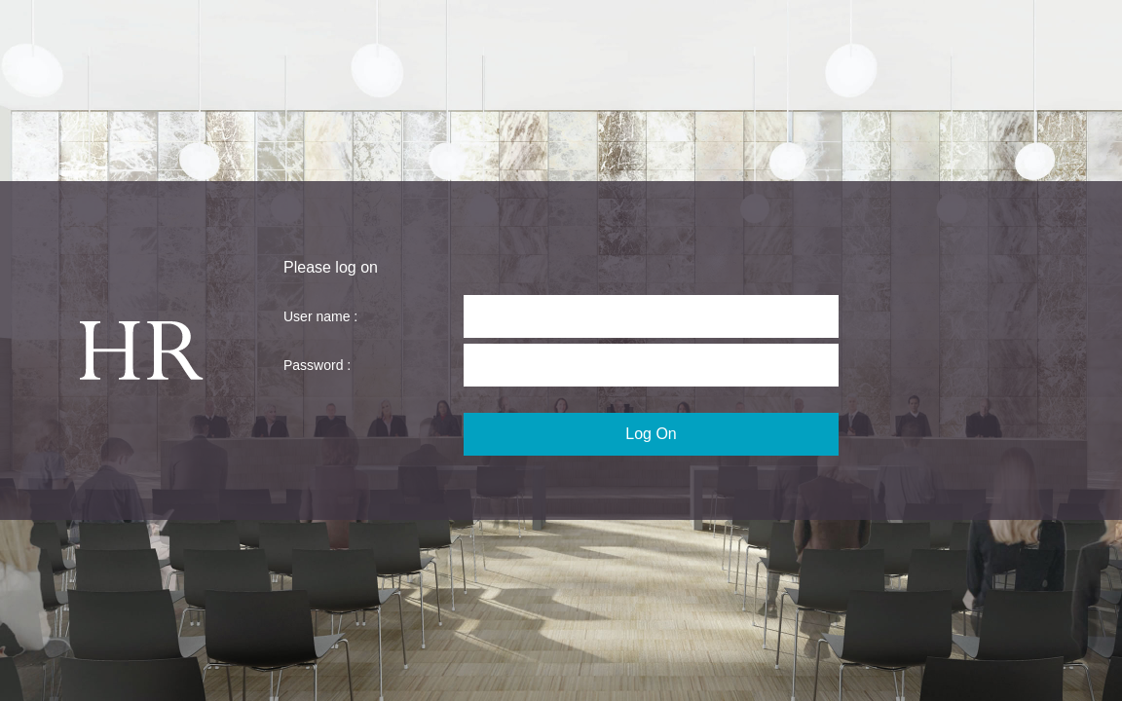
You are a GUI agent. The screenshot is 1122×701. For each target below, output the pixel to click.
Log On (650, 433)
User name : (320, 316)
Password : (317, 365)
